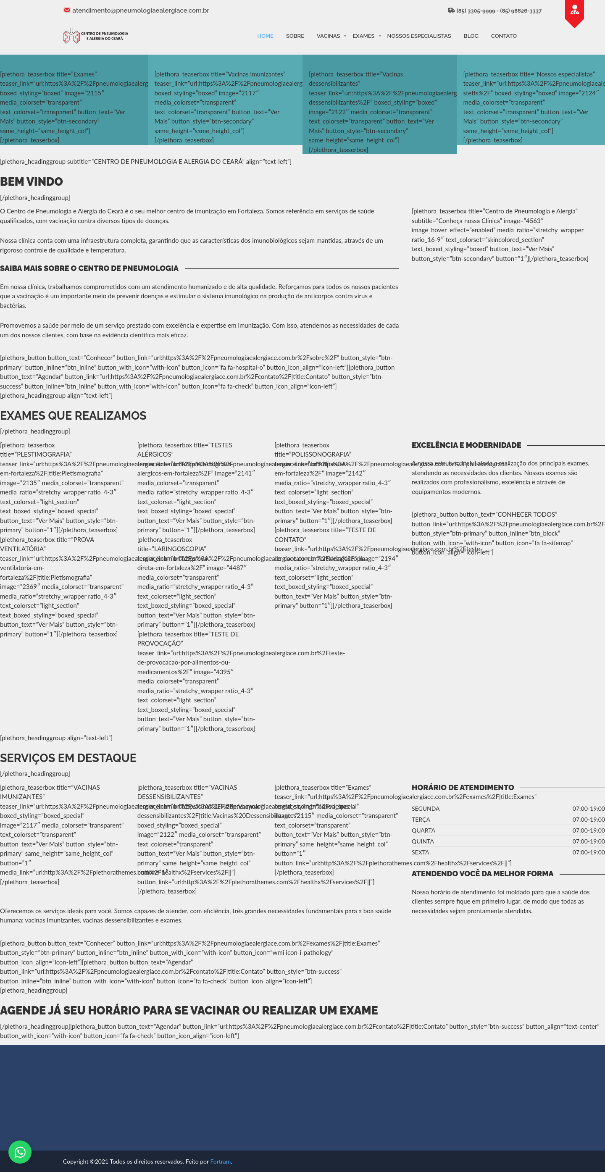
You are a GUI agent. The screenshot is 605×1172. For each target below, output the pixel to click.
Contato (504, 35)
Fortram (220, 1161)
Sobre (295, 35)
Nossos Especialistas (419, 35)
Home (265, 35)
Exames (363, 35)
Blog (471, 35)
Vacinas (328, 35)
